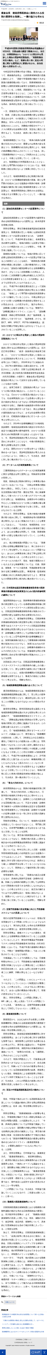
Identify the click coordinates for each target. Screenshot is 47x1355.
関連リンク (27, 1339)
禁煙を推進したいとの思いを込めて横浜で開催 (18, 1328)
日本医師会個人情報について (23, 1342)
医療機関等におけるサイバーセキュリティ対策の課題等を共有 (23, 1332)
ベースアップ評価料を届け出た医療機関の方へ (18, 1324)
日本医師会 (19, 1339)
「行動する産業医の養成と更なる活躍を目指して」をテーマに (23, 1320)
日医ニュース (9, 1302)
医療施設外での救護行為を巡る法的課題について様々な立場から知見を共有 (23, 1316)
